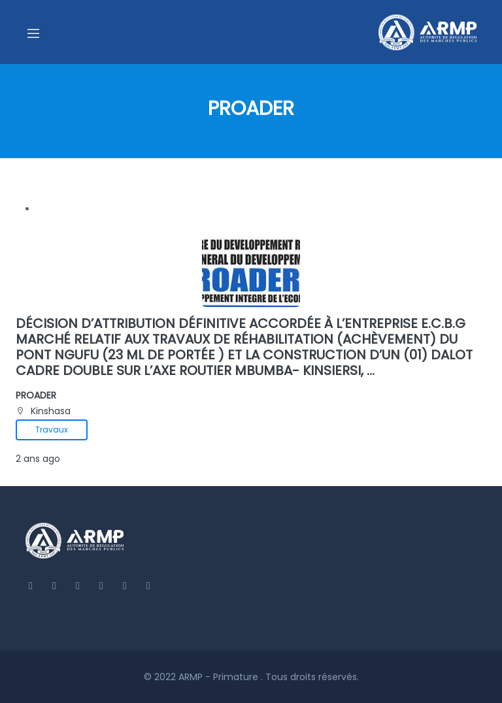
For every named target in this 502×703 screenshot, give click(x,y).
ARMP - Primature (219, 676)
